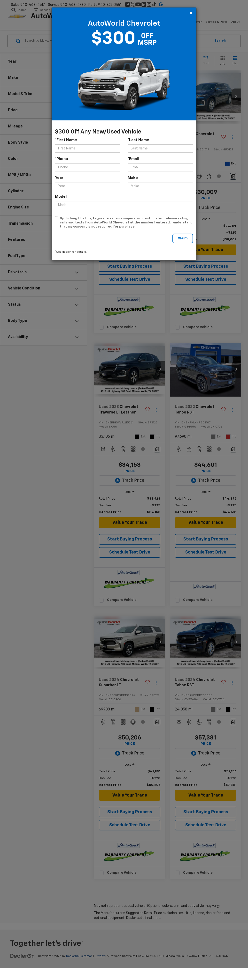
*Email (133, 159)
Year (59, 178)
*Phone (61, 159)
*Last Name (138, 140)
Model (61, 197)
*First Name (66, 140)
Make (133, 178)
